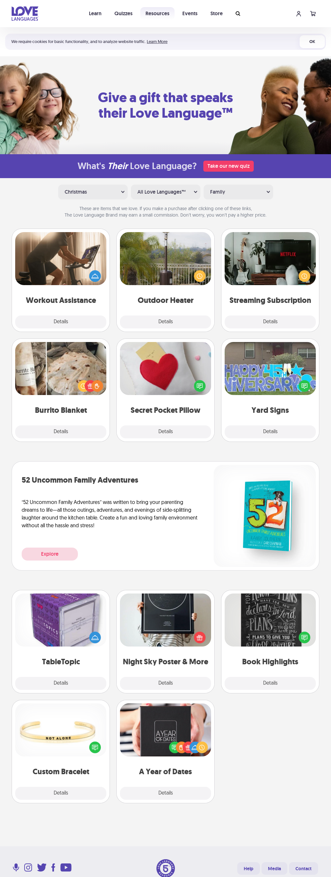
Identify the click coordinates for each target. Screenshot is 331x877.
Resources (157, 13)
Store (216, 13)
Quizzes (123, 13)
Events (190, 13)
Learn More (157, 41)
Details (61, 322)
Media (274, 869)
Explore (50, 554)
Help (248, 869)
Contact (303, 869)
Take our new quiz (229, 166)
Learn (95, 13)
